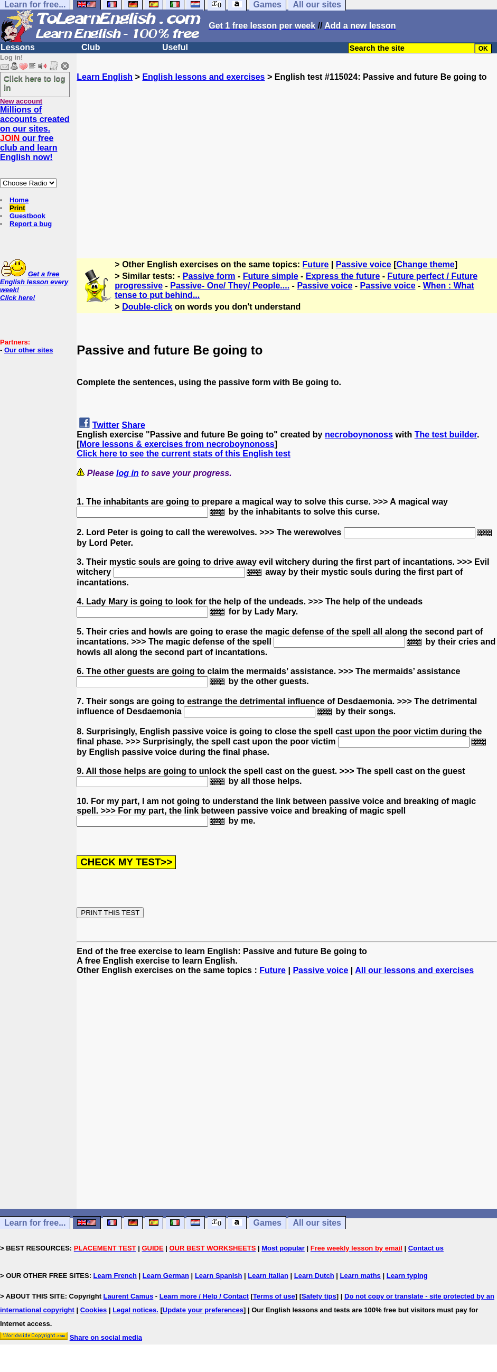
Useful (175, 47)
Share (133, 425)
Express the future (343, 276)
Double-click (147, 306)
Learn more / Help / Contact (204, 1296)
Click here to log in (34, 83)
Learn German (166, 1276)
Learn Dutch (314, 1276)
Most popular (283, 1248)
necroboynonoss (359, 434)
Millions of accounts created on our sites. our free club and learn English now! (35, 133)
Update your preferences (203, 1310)
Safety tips (319, 1296)
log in (127, 473)
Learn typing (407, 1276)
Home (19, 200)
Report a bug (31, 224)
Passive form (209, 276)
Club (90, 47)
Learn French (115, 1276)
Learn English (105, 76)
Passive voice (363, 264)
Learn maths (360, 1276)
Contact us (426, 1248)
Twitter (105, 425)
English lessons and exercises (203, 76)
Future (316, 264)
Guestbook (27, 216)
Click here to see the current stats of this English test (183, 453)
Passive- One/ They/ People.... (229, 285)
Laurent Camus (129, 1296)
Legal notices (134, 1310)
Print (17, 208)
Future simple (270, 276)
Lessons (18, 47)
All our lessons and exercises (414, 970)
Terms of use (274, 1296)
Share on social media (106, 1337)
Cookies (93, 1310)
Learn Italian (268, 1276)
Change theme (425, 264)
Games (268, 1222)
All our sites (317, 1222)
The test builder (446, 434)
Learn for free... (34, 1222)
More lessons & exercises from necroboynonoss (177, 444)
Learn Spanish (218, 1276)
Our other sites (28, 350)
